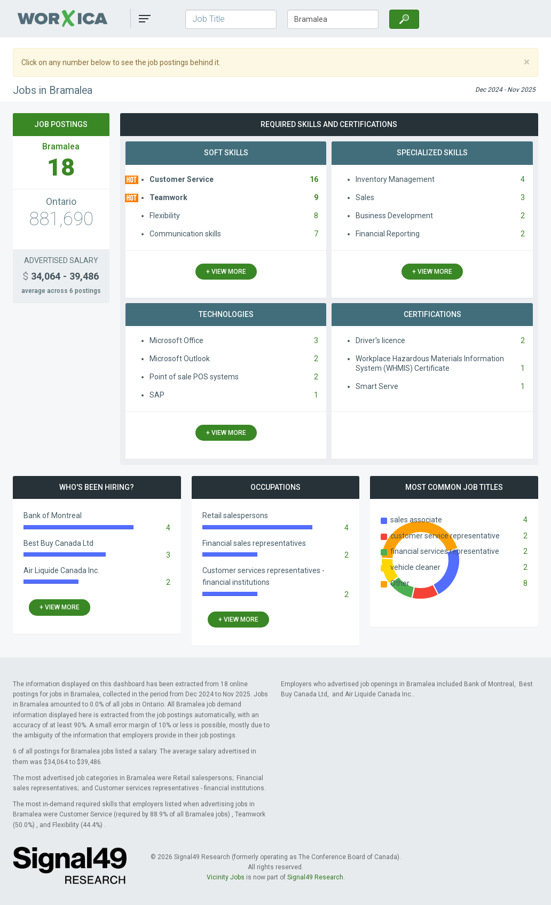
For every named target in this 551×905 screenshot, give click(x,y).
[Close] (527, 62)
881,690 (61, 219)
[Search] (404, 19)
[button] (145, 18)
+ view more (226, 271)
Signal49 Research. (316, 877)
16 (314, 179)
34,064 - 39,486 (61, 276)
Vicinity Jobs (226, 877)
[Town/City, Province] (333, 19)
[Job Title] (231, 19)
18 (61, 167)
